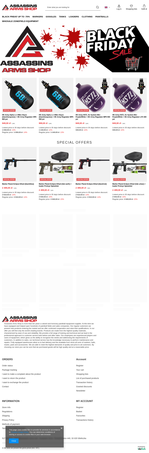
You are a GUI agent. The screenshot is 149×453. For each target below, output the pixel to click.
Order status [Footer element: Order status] (7, 365)
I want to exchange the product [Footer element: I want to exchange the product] (15, 382)
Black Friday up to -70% (16, 16)
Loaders (74, 16)
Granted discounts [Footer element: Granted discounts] (84, 386)
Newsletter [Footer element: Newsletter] (80, 391)
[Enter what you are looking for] (73, 7)
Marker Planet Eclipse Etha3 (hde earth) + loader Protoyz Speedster (55, 185)
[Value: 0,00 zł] (144, 7)
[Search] (97, 7)
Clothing (87, 16)
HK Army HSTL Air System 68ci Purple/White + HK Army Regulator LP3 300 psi (129, 117)
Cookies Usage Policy (19, 432)
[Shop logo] (19, 7)
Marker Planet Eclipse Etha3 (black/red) (91, 184)
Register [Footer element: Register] (79, 365)
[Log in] (118, 7)
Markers (38, 16)
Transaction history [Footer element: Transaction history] (84, 382)
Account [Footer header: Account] (81, 359)
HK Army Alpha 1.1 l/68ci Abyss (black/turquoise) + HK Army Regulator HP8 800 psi (19, 117)
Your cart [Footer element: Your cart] (80, 370)
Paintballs (101, 16)
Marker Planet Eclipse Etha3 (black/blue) (18, 184)
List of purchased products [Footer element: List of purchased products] (87, 378)
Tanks (62, 16)
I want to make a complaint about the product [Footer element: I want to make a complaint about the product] (21, 374)
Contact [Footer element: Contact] (5, 386)
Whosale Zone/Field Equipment (20, 21)
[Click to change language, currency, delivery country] (107, 7)
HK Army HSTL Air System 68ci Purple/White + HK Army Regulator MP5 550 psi (93, 117)
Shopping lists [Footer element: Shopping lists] (82, 374)
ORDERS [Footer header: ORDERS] (7, 359)
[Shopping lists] (131, 7)
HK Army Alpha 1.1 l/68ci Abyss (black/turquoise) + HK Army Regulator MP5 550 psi (56, 117)
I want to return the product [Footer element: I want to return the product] (13, 378)
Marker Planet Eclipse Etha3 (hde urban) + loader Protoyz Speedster (129, 185)
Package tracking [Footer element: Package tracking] (9, 370)
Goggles (51, 16)
